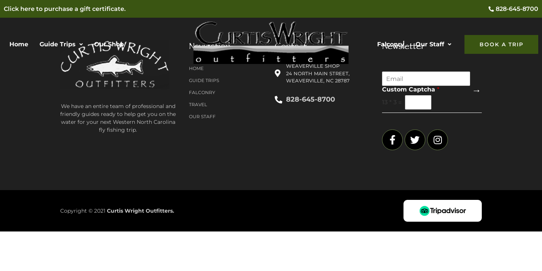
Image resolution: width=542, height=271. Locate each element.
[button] (61, 44)
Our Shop (109, 44)
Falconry (390, 44)
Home (18, 44)
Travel (198, 104)
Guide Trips (61, 44)
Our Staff (433, 44)
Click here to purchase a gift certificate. (65, 8)
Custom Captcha (410, 89)
